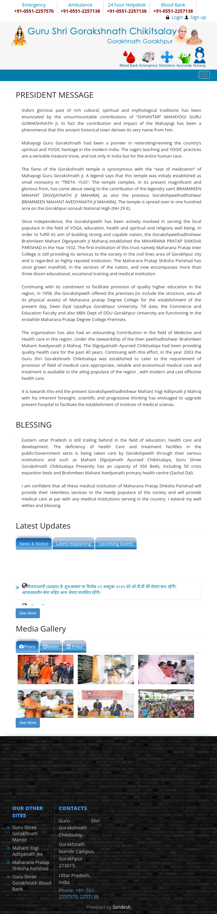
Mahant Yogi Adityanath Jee (27, 851)
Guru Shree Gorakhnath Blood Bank (31, 882)
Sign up (198, 17)
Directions (167, 58)
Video (50, 647)
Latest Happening (73, 544)
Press (74, 647)
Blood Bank (129, 58)
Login (177, 17)
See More (27, 613)
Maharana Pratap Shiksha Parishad (30, 865)
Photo (27, 647)
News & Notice (33, 544)
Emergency (149, 58)
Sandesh (121, 907)
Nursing (199, 57)
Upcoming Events (116, 544)
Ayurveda (184, 60)
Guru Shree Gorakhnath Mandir (25, 833)
